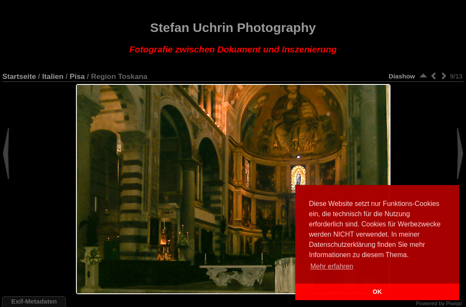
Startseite (19, 76)
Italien (53, 76)
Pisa (77, 76)
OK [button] (377, 291)
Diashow (402, 76)
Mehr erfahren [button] (331, 266)
